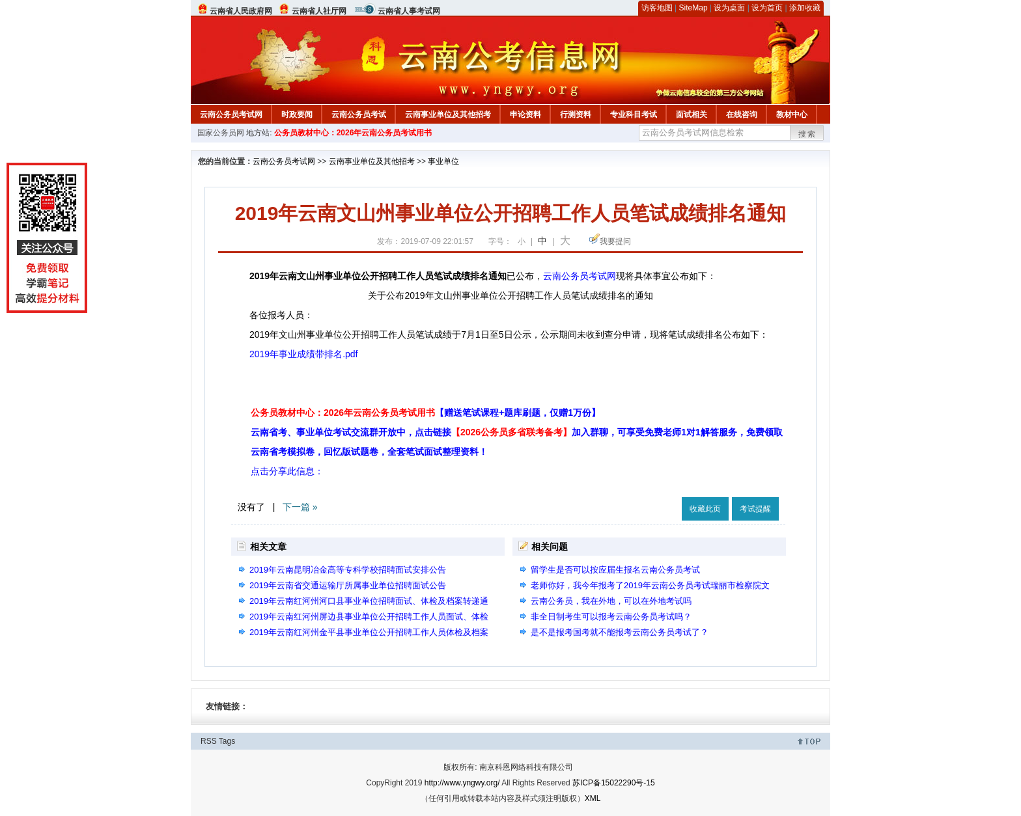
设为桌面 (729, 7)
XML (593, 798)
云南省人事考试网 (409, 11)
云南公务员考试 (358, 114)
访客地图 (657, 7)
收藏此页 (705, 508)
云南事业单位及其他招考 (448, 114)
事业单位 (443, 161)
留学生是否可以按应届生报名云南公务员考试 (615, 570)
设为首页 (767, 7)
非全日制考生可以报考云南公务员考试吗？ (611, 616)
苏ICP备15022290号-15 (613, 782)
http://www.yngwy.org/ (462, 782)
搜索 (807, 134)
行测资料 (575, 114)
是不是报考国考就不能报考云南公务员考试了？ (619, 632)
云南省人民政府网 (241, 11)
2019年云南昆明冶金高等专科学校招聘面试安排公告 (347, 570)
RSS (209, 741)
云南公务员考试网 (231, 114)
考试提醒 (755, 508)
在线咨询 (741, 114)
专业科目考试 (633, 114)
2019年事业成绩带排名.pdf (303, 354)
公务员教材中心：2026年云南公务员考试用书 (353, 132)
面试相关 (691, 114)
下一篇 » (300, 507)
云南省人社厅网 (319, 11)
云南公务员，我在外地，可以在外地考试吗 (611, 601)
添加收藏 (804, 7)
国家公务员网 (220, 132)
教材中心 (791, 114)
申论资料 (525, 114)
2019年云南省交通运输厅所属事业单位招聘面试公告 (347, 585)
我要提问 (615, 241)
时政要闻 (297, 114)
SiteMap (693, 7)
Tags (227, 741)
